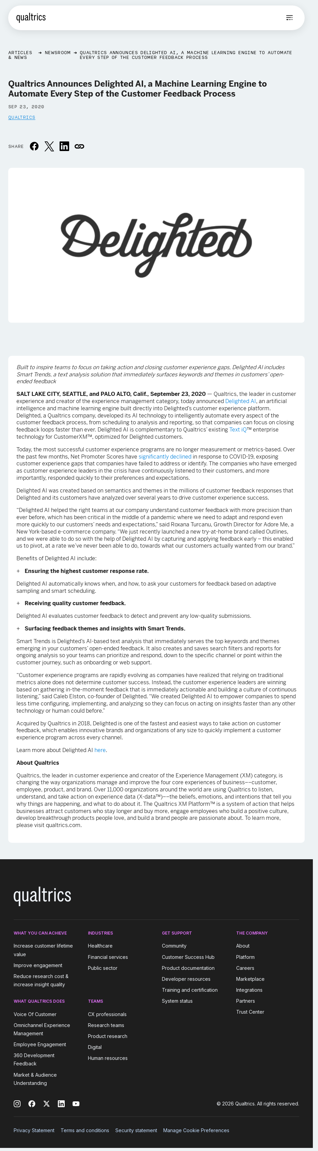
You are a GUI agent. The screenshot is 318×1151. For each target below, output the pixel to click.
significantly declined (165, 456)
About (243, 946)
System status (177, 1001)
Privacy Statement (34, 1130)
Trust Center (250, 1012)
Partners (245, 1001)
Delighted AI (240, 401)
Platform (245, 957)
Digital (95, 1047)
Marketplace (250, 979)
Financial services (108, 957)
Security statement (136, 1130)
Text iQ (238, 429)
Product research (107, 1036)
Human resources (108, 1058)
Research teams (106, 1025)
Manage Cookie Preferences (196, 1130)
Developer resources (186, 979)
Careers (245, 968)
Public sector (102, 968)
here (100, 750)
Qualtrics (21, 117)
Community (174, 946)
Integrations (249, 990)
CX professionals (107, 1014)
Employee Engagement (40, 1044)
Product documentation (188, 968)
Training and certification (190, 990)
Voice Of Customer (35, 1014)
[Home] (31, 18)
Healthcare (100, 946)
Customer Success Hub (188, 957)
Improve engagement (38, 965)
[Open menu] (289, 18)
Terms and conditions (85, 1130)
